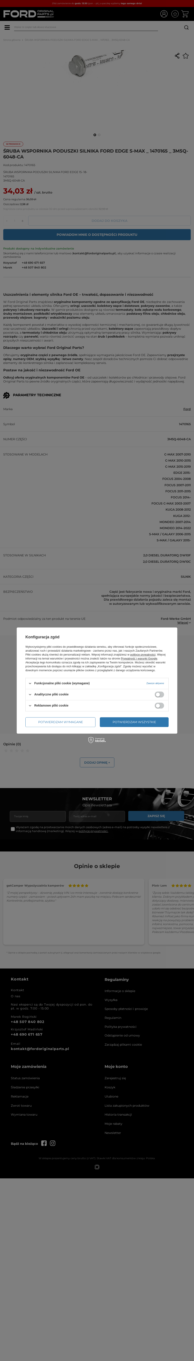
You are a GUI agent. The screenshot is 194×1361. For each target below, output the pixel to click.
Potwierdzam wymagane (60, 722)
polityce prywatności (142, 654)
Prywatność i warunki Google (139, 658)
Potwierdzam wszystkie (134, 722)
